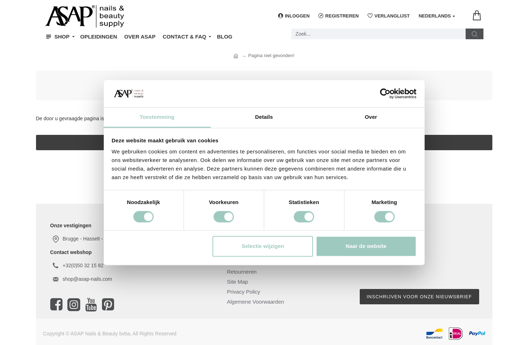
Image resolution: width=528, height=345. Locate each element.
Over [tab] (371, 117)
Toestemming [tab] (157, 117)
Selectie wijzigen (263, 246)
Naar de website (366, 246)
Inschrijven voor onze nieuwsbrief (419, 296)
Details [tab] (264, 117)
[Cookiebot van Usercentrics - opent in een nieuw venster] (385, 93)
